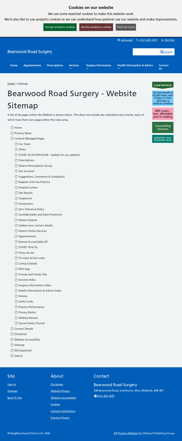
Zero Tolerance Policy (29, 209)
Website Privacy (60, 391)
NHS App (22, 269)
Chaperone (23, 198)
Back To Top (14, 398)
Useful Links (23, 301)
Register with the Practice (32, 182)
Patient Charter (25, 220)
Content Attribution (63, 411)
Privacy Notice (25, 312)
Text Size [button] (167, 40)
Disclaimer (18, 334)
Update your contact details (33, 225)
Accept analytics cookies (60, 27)
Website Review (26, 318)
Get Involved (24, 171)
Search (16, 355)
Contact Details (25, 263)
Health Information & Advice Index (37, 290)
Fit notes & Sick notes (29, 258)
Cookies (55, 404)
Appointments (25, 236)
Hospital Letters (26, 187)
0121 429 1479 (146, 40)
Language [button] (125, 40)
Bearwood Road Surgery (29, 51)
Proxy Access (24, 252)
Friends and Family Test (30, 274)
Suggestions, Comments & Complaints (39, 176)
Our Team (22, 144)
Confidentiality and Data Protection (38, 214)
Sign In (11, 384)
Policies (20, 296)
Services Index (25, 279)
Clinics (20, 149)
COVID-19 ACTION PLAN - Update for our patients (47, 155)
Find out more (126, 27)
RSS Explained (20, 350)
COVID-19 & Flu (26, 247)
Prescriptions (24, 160)
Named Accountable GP (30, 241)
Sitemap (17, 345)
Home (11, 83)
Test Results (23, 192)
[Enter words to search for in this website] (145, 51)
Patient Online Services (30, 231)
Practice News (20, 133)
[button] (74, 67)
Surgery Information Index (32, 285)
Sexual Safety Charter (29, 323)
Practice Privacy (60, 417)
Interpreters (23, 203)
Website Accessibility (25, 339)
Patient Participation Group (33, 165)
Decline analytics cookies (96, 27)
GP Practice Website (126, 433)
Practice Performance (29, 307)
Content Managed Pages (27, 138)
